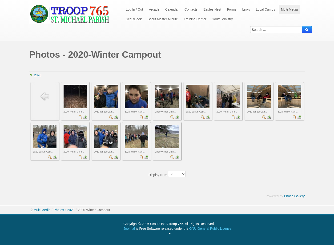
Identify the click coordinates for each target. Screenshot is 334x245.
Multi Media (42, 210)
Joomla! (129, 228)
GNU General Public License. (210, 228)
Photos (59, 210)
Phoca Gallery (294, 196)
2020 (37, 75)
